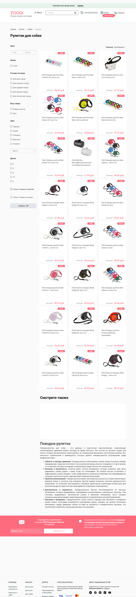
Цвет (12, 118)
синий (15, 128)
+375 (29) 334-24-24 (91, 9)
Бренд (12, 57)
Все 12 (24, 148)
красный (16, 136)
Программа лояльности (12, 588)
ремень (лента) (19, 106)
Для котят (29, 590)
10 (14, 174)
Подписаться (58, 526)
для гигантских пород (22, 93)
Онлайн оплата (48, 587)
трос (15, 110)
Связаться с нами (12, 594)
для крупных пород (21, 80)
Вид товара (15, 100)
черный (16, 124)
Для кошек (29, 587)
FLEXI (15, 63)
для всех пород (19, 76)
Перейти (80, 3)
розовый (16, 132)
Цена (12, 43)
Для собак (29, 594)
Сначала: (109, 44)
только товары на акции (23, 194)
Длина (13, 155)
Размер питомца (17, 70)
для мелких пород (20, 89)
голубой (16, 141)
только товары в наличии (23, 186)
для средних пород (20, 84)
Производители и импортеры (48, 592)
